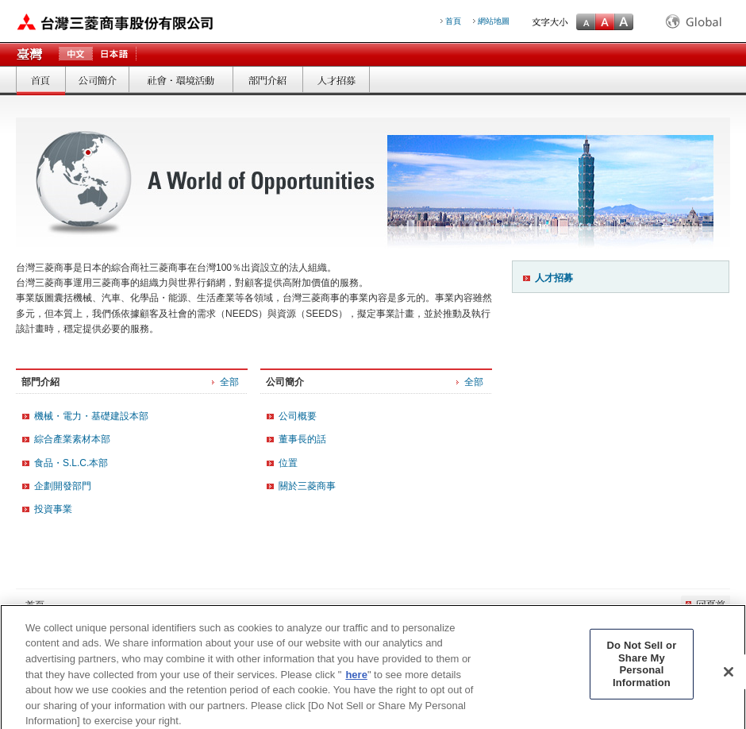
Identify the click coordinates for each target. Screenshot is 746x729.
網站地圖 (494, 21)
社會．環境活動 (181, 80)
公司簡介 (97, 80)
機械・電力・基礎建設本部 (91, 416)
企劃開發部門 (62, 486)
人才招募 (554, 278)
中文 (75, 55)
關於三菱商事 (307, 486)
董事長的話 (302, 439)
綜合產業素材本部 (72, 439)
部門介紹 (267, 80)
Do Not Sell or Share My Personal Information (642, 669)
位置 (288, 463)
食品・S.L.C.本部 (71, 463)
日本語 (114, 55)
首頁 (40, 80)
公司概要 (298, 416)
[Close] (728, 678)
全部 (229, 382)
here (356, 680)
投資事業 (53, 509)
